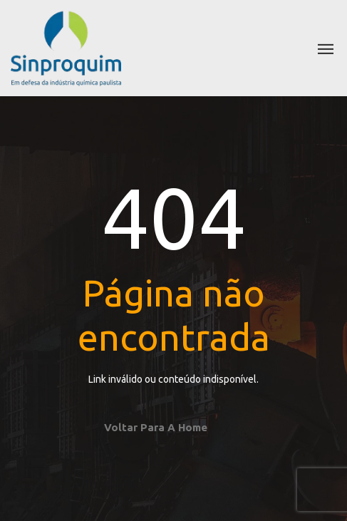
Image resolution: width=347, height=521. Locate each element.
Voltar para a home (155, 427)
